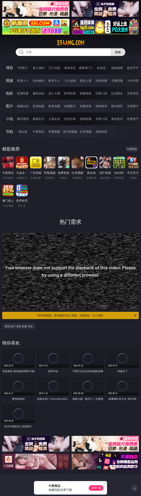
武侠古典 (70, 119)
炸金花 (101, 68)
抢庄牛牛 (133, 68)
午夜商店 (38, 132)
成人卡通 (54, 93)
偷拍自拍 (38, 93)
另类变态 (133, 93)
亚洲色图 (38, 106)
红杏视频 (86, 132)
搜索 (118, 52)
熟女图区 (117, 106)
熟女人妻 (86, 81)
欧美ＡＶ (54, 81)
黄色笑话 (117, 119)
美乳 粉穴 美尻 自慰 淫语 (19, 326)
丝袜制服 (101, 81)
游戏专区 (70, 68)
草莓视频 (54, 132)
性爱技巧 (133, 119)
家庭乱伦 (38, 119)
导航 (9, 131)
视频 (9, 80)
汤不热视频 (70, 132)
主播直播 (117, 81)
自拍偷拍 (38, 81)
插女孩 (22, 132)
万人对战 (54, 68)
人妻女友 (54, 119)
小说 (9, 118)
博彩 (9, 67)
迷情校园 (86, 119)
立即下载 (96, 488)
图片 (9, 106)
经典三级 (101, 93)
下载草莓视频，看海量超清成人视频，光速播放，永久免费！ (86, 315)
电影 (9, 93)
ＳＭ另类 (133, 81)
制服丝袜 (86, 93)
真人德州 (38, 68)
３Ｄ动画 (70, 81)
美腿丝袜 (86, 106)
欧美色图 (54, 106)
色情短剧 (101, 132)
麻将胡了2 (85, 68)
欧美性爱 (70, 93)
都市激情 (23, 119)
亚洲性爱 (23, 93)
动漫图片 (70, 106)
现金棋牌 (117, 68)
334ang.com (70, 42)
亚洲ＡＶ (23, 81)
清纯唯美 (101, 106)
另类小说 (101, 119)
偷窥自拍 (23, 106)
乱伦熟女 (117, 93)
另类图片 (133, 106)
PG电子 (23, 68)
